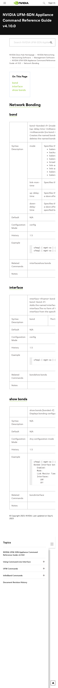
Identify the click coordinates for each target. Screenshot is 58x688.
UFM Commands (10, 568)
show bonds (19, 90)
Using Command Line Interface (17, 562)
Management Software (44, 57)
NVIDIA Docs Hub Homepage (21, 55)
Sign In (51, 2)
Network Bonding (31, 63)
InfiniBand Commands (13, 575)
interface (17, 86)
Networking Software (21, 57)
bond (15, 82)
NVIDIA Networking (45, 55)
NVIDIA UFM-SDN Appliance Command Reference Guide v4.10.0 (20, 553)
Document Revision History (15, 582)
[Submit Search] (50, 42)
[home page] (21, 3)
